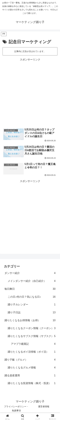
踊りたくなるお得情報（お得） (30, 320)
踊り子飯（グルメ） (30, 359)
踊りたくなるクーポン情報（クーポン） (32, 328)
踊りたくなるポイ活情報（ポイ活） (32, 352)
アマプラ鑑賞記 (33, 344)
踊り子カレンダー (32, 304)
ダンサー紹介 (30, 273)
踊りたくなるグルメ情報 (32, 367)
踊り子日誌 (32, 312)
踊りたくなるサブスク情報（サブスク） (32, 336)
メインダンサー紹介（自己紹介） (32, 281)
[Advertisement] (30, 92)
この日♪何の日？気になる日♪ (32, 297)
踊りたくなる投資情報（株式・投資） (32, 383)
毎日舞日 (30, 289)
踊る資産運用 (30, 375)
